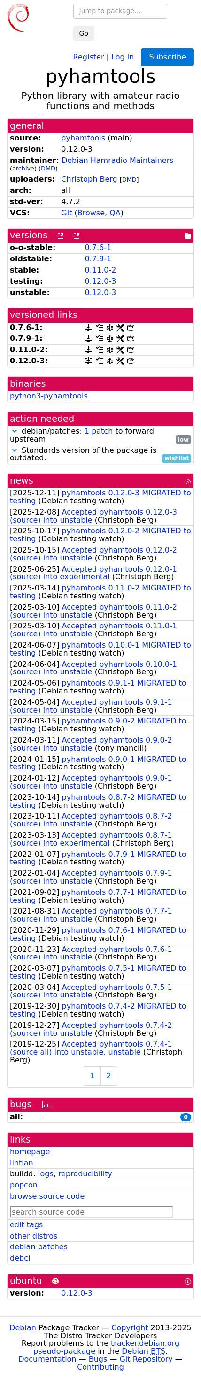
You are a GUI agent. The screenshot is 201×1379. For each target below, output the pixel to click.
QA (115, 212)
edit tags (26, 1224)
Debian (22, 1327)
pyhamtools (83, 137)
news (21, 480)
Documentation (47, 1359)
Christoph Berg (89, 179)
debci (20, 1258)
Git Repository (145, 1359)
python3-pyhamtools (49, 395)
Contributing (100, 1367)
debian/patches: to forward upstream (100, 435)
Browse (91, 212)
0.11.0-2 (100, 269)
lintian (21, 1162)
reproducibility (85, 1173)
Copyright (129, 1327)
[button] (14, 431)
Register (88, 56)
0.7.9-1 (98, 258)
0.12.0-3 (100, 281)
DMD (48, 168)
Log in (122, 56)
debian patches (39, 1246)
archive (23, 168)
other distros (33, 1236)
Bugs (98, 1359)
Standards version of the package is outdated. (100, 455)
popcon (24, 1184)
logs (46, 1173)
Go (83, 33)
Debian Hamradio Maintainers (118, 160)
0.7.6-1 (98, 247)
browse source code (47, 1196)
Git (66, 212)
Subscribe (167, 56)
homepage (30, 1151)
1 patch (99, 431)
